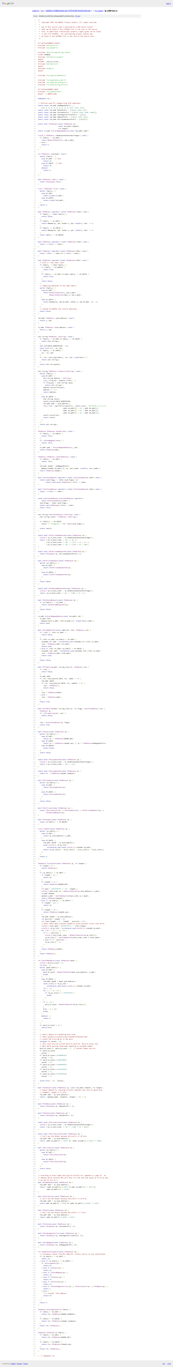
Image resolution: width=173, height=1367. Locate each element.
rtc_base (99, 10)
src (42, 10)
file (77, 16)
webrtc (35, 10)
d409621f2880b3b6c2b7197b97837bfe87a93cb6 (68, 10)
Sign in (168, 3)
